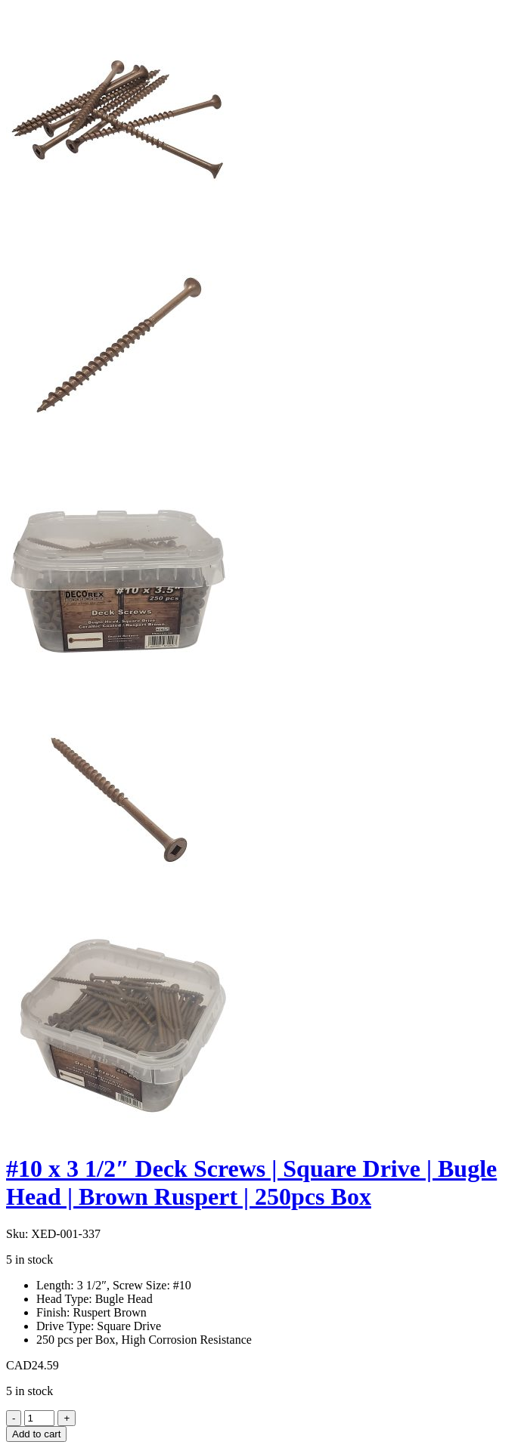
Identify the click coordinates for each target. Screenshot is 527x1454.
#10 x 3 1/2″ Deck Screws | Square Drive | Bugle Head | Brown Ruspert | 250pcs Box (251, 1182)
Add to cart (36, 1434)
